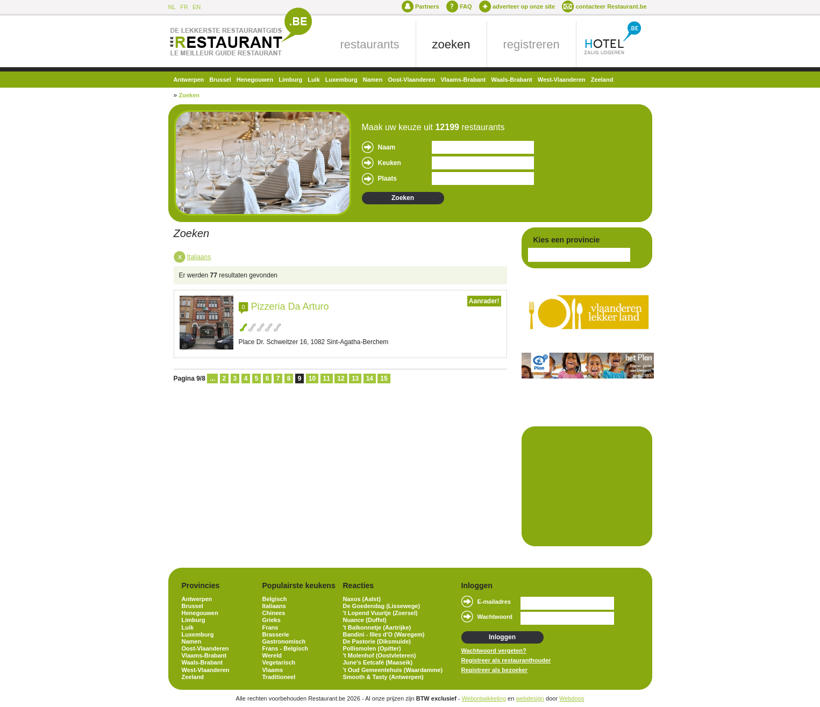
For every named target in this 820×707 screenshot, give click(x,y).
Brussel (220, 79)
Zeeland (602, 79)
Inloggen (502, 637)
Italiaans (199, 257)
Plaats (387, 178)
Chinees (274, 613)
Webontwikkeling (484, 698)
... (212, 378)
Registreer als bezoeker (494, 670)
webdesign (530, 698)
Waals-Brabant (511, 79)
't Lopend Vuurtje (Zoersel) (380, 613)
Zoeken (189, 95)
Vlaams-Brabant (463, 79)
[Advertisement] (582, 485)
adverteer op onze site (524, 6)
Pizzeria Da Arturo (290, 306)
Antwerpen (189, 79)
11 (326, 378)
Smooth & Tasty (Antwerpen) (383, 677)
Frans (270, 627)
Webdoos (571, 698)
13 (355, 378)
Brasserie (275, 634)
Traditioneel (279, 677)
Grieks (271, 620)
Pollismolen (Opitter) (372, 648)
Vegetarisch (279, 662)
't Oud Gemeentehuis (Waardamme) (393, 670)
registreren (531, 44)
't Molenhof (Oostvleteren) (379, 655)
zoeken (451, 44)
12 (340, 378)
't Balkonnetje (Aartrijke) (377, 627)
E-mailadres (494, 601)
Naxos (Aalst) (362, 599)
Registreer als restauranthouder (506, 660)
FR (184, 7)
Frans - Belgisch (285, 648)
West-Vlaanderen (562, 79)
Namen (373, 79)
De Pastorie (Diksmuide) (377, 641)
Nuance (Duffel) (365, 620)
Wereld (272, 655)
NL (172, 7)
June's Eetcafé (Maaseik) (378, 662)
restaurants (370, 44)
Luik (314, 79)
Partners (427, 6)
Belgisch (274, 599)
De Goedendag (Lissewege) (381, 606)
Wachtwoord (495, 616)
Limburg (290, 79)
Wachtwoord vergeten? (493, 650)
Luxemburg (341, 79)
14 (369, 378)
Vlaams (272, 670)
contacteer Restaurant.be (610, 6)
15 (383, 378)
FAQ (466, 6)
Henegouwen (255, 79)
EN (196, 7)
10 (312, 378)
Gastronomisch (284, 641)
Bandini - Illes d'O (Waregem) (384, 634)
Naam (387, 147)
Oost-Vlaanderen (411, 79)
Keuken (389, 163)
